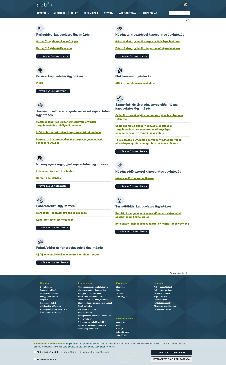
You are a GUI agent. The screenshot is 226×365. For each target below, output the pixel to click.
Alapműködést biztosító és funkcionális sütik (85, 352)
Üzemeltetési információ (50, 313)
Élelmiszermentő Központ (165, 306)
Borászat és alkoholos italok (90, 297)
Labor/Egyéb (121, 297)
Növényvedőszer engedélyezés (134, 178)
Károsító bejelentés (48, 177)
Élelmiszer (120, 287)
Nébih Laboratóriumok (164, 290)
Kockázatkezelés (85, 313)
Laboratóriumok (123, 332)
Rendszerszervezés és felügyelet (92, 325)
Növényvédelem (85, 319)
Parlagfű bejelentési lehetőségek (57, 41)
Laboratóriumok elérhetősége (55, 219)
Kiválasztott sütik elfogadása (171, 359)
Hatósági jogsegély (162, 303)
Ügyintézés (121, 283)
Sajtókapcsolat (160, 297)
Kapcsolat (159, 283)
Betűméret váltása (188, 20)
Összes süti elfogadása (171, 352)
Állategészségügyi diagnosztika (92, 290)
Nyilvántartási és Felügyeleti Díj (92, 322)
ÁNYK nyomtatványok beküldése (135, 83)
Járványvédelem (85, 306)
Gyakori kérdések (125, 318)
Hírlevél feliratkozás (162, 309)
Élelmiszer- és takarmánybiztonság (93, 300)
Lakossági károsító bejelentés (55, 171)
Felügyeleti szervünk (49, 297)
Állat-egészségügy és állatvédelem (93, 287)
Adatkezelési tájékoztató (50, 306)
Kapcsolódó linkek (48, 303)
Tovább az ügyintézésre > (53, 56)
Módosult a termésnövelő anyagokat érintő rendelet (68, 132)
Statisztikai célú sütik (46, 352)
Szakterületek (85, 283)
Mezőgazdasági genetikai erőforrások (94, 316)
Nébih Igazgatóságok (163, 287)
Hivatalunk (45, 283)
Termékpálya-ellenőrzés (88, 329)
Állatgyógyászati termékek (89, 293)
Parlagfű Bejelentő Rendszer (54, 48)
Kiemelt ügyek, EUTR (87, 309)
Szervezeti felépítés (48, 290)
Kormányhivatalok (162, 293)
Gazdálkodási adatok (49, 293)
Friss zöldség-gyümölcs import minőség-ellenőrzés (147, 48)
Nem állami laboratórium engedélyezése (61, 212)
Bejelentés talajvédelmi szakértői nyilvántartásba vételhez (152, 223)
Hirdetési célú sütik (45, 359)
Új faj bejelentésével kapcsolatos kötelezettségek (67, 254)
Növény (119, 293)
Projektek (44, 300)
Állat (118, 290)
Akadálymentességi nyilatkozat (53, 309)
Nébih (80, 5)
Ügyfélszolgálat (160, 300)
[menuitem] (43, 13)
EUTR (39, 83)
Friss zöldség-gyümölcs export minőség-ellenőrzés (147, 41)
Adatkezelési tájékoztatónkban (49, 343)
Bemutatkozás (46, 287)
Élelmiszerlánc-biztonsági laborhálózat (95, 303)
